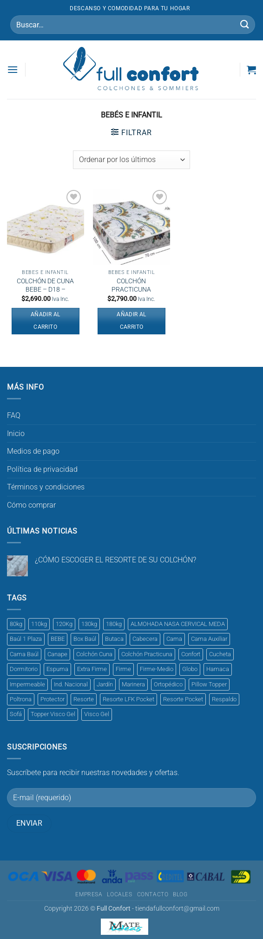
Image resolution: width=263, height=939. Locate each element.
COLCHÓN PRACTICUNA (131, 285)
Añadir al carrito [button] (45, 321)
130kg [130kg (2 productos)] (89, 623)
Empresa (88, 894)
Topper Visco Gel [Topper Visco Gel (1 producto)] (53, 714)
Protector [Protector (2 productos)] (52, 699)
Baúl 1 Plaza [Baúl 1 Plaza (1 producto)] (26, 638)
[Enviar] (245, 24)
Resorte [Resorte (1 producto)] (83, 699)
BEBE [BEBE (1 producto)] (58, 638)
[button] (12, 69)
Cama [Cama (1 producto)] (174, 638)
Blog (180, 894)
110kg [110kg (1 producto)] (39, 623)
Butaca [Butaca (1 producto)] (114, 638)
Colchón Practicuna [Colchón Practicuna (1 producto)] (146, 654)
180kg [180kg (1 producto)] (114, 623)
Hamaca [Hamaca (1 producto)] (217, 668)
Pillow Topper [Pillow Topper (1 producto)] (209, 684)
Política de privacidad (42, 469)
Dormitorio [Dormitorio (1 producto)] (24, 668)
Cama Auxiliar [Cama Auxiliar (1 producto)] (209, 638)
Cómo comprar (31, 505)
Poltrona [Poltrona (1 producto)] (21, 699)
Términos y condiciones (46, 487)
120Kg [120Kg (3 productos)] (64, 623)
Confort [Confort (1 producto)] (190, 654)
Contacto (153, 894)
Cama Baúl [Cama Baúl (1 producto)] (24, 654)
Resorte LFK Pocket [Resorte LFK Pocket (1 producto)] (128, 699)
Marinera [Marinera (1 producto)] (133, 684)
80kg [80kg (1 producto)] (16, 623)
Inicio (16, 433)
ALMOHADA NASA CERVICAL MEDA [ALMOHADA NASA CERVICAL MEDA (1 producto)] (178, 623)
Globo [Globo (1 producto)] (189, 668)
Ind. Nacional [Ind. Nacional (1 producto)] (71, 684)
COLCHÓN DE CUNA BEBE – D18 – (45, 285)
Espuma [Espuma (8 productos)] (57, 668)
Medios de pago (33, 451)
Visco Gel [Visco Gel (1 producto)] (96, 714)
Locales (119, 894)
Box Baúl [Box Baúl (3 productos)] (84, 638)
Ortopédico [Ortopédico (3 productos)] (168, 684)
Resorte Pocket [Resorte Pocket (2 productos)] (183, 699)
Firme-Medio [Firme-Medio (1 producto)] (156, 668)
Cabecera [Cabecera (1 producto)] (145, 638)
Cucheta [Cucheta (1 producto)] (220, 654)
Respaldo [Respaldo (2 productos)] (224, 699)
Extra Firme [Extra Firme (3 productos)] (92, 668)
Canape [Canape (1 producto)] (57, 654)
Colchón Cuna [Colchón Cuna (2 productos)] (94, 654)
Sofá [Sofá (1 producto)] (16, 714)
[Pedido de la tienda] (131, 159)
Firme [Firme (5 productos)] (123, 668)
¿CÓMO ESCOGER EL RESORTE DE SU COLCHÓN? (115, 559)
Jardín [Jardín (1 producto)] (105, 684)
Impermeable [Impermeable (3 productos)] (27, 684)
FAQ (13, 415)
